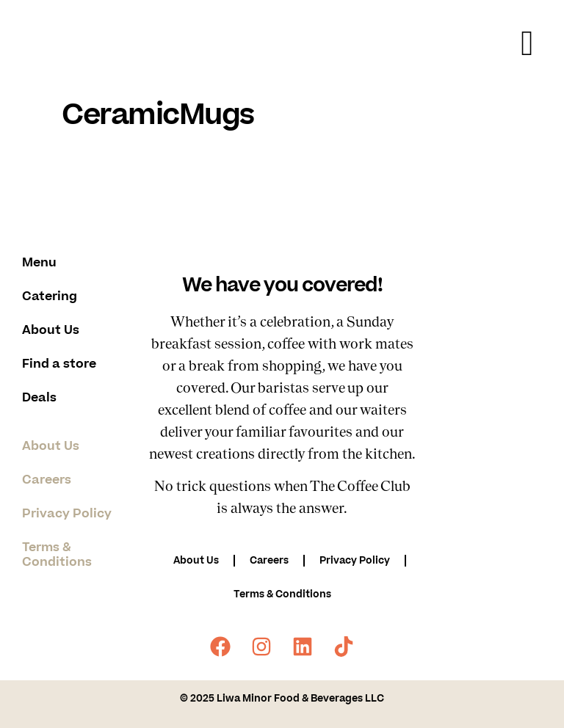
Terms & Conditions (57, 555)
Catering (49, 296)
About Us (50, 330)
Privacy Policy (67, 514)
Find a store (59, 364)
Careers (46, 480)
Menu (39, 263)
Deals (39, 398)
